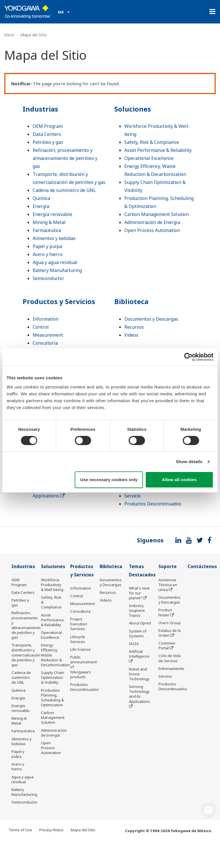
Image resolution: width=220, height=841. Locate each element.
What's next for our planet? (139, 593)
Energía (41, 206)
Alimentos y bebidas (54, 238)
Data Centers (47, 134)
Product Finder (165, 612)
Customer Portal (167, 645)
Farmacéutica (47, 230)
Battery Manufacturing (57, 270)
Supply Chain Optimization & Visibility (52, 677)
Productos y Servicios (59, 301)
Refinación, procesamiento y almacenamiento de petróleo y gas (65, 158)
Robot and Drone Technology (139, 674)
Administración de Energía (152, 222)
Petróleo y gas (48, 142)
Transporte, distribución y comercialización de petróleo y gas (25, 654)
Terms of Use (20, 829)
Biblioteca (131, 301)
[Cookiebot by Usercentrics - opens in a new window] (188, 357)
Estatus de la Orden (169, 633)
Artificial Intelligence (139, 654)
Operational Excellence (149, 158)
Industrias (40, 109)
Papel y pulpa (47, 246)
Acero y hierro (47, 254)
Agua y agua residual (55, 262)
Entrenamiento (171, 668)
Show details (189, 461)
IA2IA (134, 643)
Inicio (9, 34)
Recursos (134, 327)
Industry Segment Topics (137, 610)
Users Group (169, 622)
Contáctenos (202, 567)
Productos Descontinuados (152, 504)
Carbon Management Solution (156, 214)
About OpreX (140, 623)
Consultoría (45, 343)
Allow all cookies (179, 479)
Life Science (80, 649)
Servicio (132, 496)
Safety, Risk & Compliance (151, 142)
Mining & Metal (49, 222)
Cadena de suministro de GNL (64, 190)
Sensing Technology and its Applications (139, 694)
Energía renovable (52, 214)
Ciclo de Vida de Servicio (169, 658)
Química (41, 198)
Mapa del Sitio (83, 829)
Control (41, 327)
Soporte (167, 567)
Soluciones (132, 109)
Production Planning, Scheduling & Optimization (52, 697)
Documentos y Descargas (151, 319)
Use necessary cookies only (109, 479)
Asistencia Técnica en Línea (167, 584)
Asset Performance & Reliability (158, 150)
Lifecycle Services (77, 639)
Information (45, 319)
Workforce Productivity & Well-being (52, 584)
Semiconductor (48, 278)
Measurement (48, 335)
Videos (131, 335)
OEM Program (48, 126)
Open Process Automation (152, 230)
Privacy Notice (51, 829)
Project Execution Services (78, 623)
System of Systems (137, 633)
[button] (209, 810)
